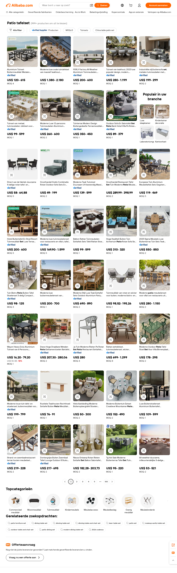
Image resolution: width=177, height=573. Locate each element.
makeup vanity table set (153, 523)
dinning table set (61, 523)
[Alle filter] (15, 30)
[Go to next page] (112, 481)
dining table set (39, 523)
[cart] (131, 6)
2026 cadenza (96, 529)
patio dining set (47, 529)
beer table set (113, 523)
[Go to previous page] (65, 481)
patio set (131, 523)
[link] (173, 545)
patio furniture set (17, 523)
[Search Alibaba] (64, 5)
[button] (91, 5)
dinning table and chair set (87, 523)
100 (106, 482)
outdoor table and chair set (20, 529)
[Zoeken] (102, 5)
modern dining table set (71, 529)
